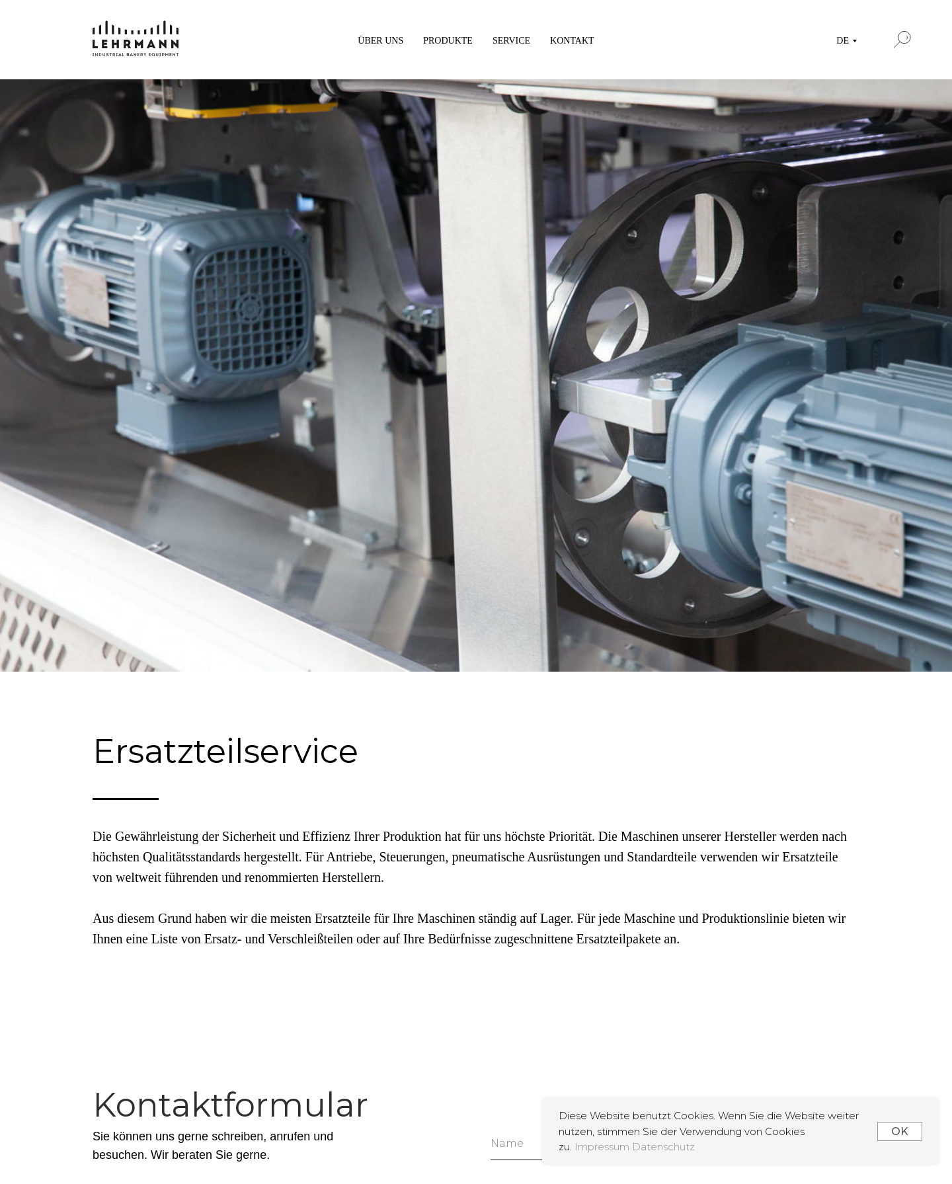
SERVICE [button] (511, 41)
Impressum (603, 1146)
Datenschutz (663, 1146)
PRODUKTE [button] (448, 41)
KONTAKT (572, 41)
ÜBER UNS (380, 41)
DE (842, 41)
